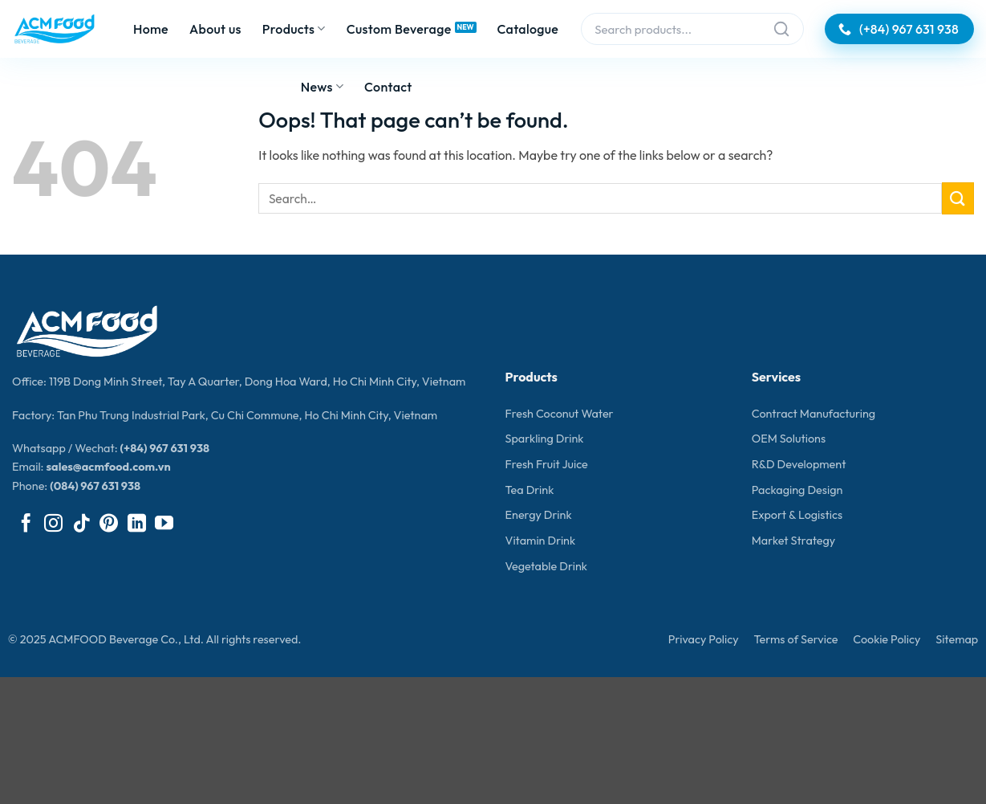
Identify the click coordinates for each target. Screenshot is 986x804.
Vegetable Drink (546, 566)
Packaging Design (797, 490)
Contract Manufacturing (813, 413)
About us (215, 29)
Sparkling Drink (544, 438)
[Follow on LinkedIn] (137, 524)
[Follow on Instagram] (53, 524)
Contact (388, 87)
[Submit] (958, 198)
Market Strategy (794, 540)
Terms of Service (795, 639)
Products (294, 29)
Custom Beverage (399, 29)
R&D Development (799, 464)
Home (150, 29)
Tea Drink (529, 490)
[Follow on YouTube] (164, 524)
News (322, 87)
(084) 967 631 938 (95, 486)
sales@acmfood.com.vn (108, 466)
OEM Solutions (789, 438)
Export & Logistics (797, 515)
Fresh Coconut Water (559, 413)
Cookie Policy (886, 639)
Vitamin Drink (540, 540)
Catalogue (528, 29)
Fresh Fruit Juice (546, 464)
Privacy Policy (703, 639)
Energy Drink (538, 515)
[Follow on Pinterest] (108, 524)
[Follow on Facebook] (26, 524)
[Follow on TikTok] (81, 524)
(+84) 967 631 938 (164, 448)
